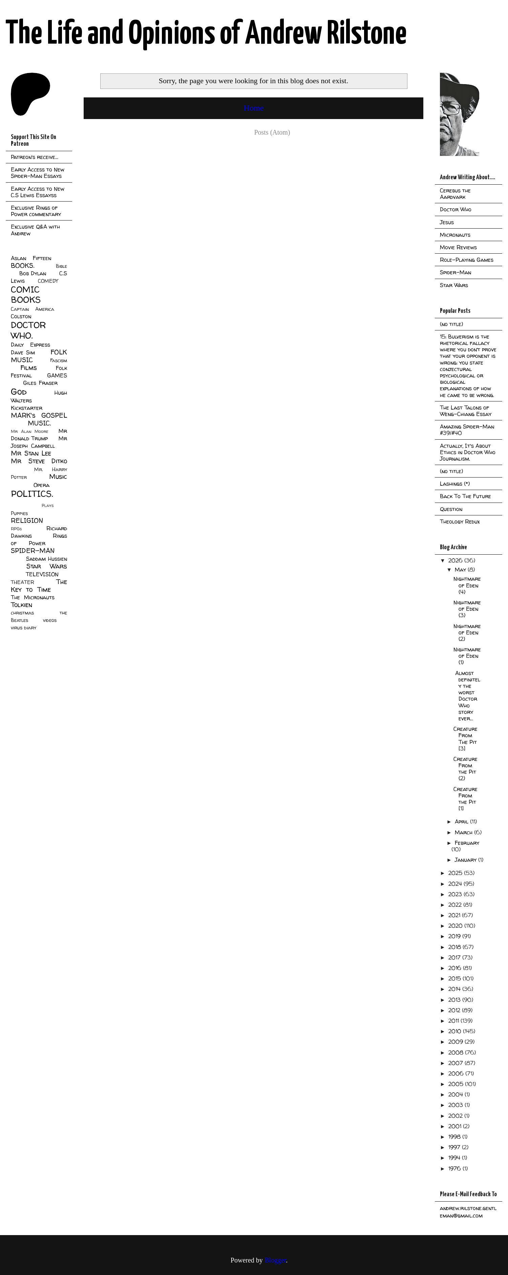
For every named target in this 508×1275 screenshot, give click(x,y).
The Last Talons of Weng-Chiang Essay (465, 411)
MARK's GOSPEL (39, 415)
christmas (22, 612)
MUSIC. (39, 423)
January (466, 859)
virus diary (23, 627)
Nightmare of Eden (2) (467, 632)
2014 (455, 989)
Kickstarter (26, 408)
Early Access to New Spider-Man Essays (37, 173)
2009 (456, 1041)
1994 (455, 1157)
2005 (456, 1084)
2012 (455, 1010)
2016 (455, 968)
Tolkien (21, 604)
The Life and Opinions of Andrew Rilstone (206, 34)
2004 (456, 1094)
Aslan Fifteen (31, 258)
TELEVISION (42, 574)
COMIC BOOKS (26, 294)
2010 (455, 1031)
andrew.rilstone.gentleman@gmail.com (468, 1211)
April (462, 821)
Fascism (58, 360)
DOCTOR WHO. (28, 330)
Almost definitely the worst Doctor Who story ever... (466, 695)
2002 (456, 1115)
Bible (61, 266)
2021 (455, 915)
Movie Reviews (458, 247)
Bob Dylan (32, 273)
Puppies (19, 513)
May (461, 569)
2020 (456, 925)
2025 (456, 873)
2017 (455, 957)
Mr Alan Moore (29, 431)
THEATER (22, 582)
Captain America (32, 309)
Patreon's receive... (34, 157)
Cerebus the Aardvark (455, 194)
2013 (455, 999)
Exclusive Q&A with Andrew (35, 230)
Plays (48, 505)
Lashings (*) (455, 483)
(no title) (451, 324)
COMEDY (48, 281)
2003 (456, 1105)
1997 (455, 1147)
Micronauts (455, 234)
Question (451, 509)
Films (28, 367)
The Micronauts (33, 597)
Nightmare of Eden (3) (467, 609)
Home (253, 107)
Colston (21, 316)
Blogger (275, 1260)
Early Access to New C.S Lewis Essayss (37, 192)
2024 (456, 883)
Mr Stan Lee (31, 453)
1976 (455, 1168)
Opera (41, 485)
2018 (455, 947)
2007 (456, 1063)
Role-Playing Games (466, 259)
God (19, 391)
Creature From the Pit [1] (465, 798)
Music (58, 476)
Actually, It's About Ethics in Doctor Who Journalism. (467, 452)
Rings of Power (39, 539)
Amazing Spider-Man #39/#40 (467, 430)
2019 (455, 936)
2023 (456, 894)
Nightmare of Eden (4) (467, 585)
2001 (455, 1126)
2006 (456, 1073)
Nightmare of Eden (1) (467, 656)
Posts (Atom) (272, 132)
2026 (456, 560)
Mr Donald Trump (39, 434)
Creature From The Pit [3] (465, 738)
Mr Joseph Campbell (39, 442)
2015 (455, 978)
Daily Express (30, 344)
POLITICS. (32, 494)
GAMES (57, 375)
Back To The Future (465, 496)
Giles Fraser (40, 383)
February (467, 843)
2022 (455, 904)
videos (50, 620)
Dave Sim (23, 352)
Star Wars (46, 566)
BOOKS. (22, 265)
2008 (456, 1052)
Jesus (447, 222)
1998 (455, 1136)
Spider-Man (455, 272)
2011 (454, 1020)
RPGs (16, 529)
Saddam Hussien (46, 558)
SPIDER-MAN (33, 550)
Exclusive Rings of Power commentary (36, 211)
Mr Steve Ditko (39, 461)
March (464, 832)
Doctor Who (455, 209)
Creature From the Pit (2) (465, 768)
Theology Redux (460, 521)
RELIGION (27, 520)
